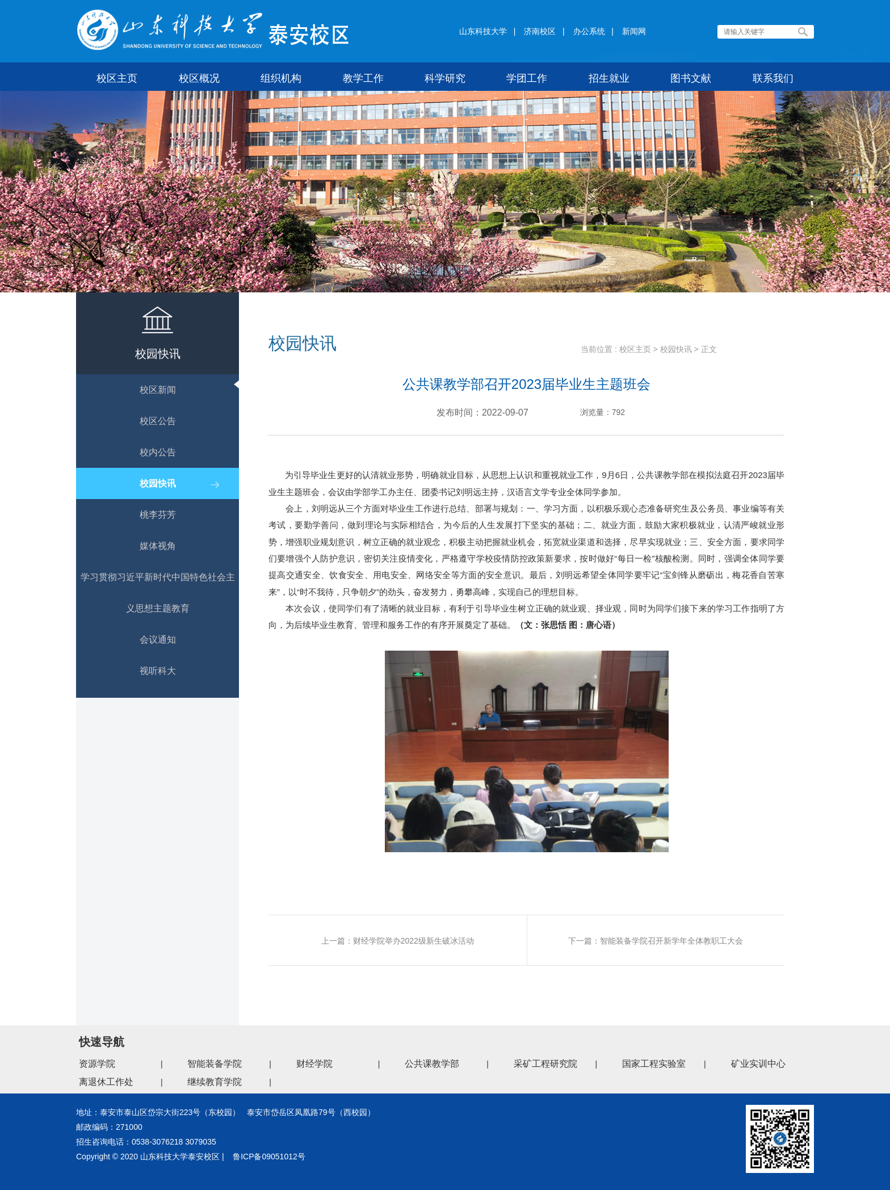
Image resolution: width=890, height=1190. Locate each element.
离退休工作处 (106, 1082)
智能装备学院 (214, 1064)
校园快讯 (676, 349)
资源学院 (97, 1064)
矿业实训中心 (758, 1064)
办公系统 (589, 31)
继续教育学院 (214, 1082)
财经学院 (314, 1064)
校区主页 (635, 349)
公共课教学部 (432, 1064)
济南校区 (540, 31)
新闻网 (634, 31)
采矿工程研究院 (545, 1064)
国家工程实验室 (654, 1064)
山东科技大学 (483, 31)
